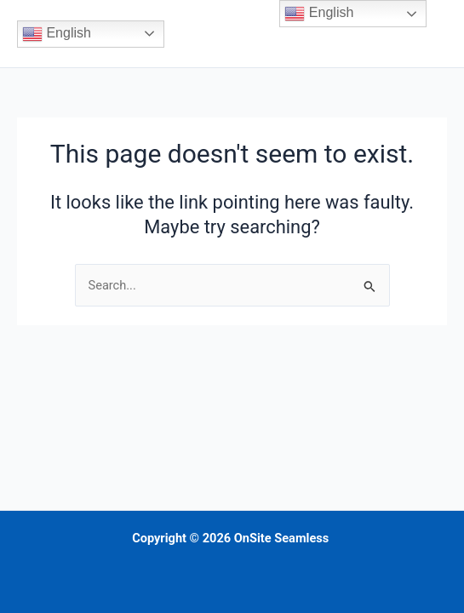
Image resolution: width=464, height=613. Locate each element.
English (56, 34)
